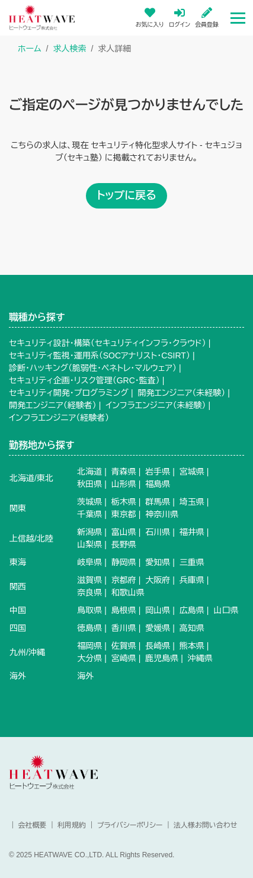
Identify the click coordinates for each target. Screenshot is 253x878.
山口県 (225, 610)
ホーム (29, 48)
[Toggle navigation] (238, 17)
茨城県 (89, 502)
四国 (17, 628)
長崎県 (157, 646)
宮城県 (192, 471)
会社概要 (32, 825)
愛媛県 (157, 628)
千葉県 (89, 514)
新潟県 (89, 532)
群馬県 (157, 502)
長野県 (123, 544)
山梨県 (89, 544)
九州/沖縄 (27, 652)
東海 (17, 562)
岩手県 (157, 471)
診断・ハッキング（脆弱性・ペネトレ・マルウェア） (93, 368)
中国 (17, 610)
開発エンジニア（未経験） (181, 393)
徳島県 (89, 628)
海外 (17, 676)
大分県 (89, 658)
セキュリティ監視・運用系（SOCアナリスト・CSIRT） (99, 355)
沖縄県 (200, 658)
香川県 (123, 628)
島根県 (123, 610)
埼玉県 (192, 502)
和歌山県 (128, 592)
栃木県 (123, 502)
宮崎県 (123, 658)
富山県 (123, 532)
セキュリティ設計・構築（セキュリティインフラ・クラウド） (107, 343)
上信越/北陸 (31, 538)
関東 (17, 508)
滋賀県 (89, 580)
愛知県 (157, 562)
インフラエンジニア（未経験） (155, 405)
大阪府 (157, 580)
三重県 (192, 562)
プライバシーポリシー (130, 825)
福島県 (157, 484)
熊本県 (192, 646)
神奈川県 (161, 514)
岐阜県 (89, 562)
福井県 (192, 532)
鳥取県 (89, 610)
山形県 (123, 484)
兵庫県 (192, 580)
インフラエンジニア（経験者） (59, 417)
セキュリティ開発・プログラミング (69, 393)
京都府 (123, 580)
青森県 (123, 471)
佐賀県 (123, 646)
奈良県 (89, 592)
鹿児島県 (161, 658)
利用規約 (71, 825)
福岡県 (89, 646)
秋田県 (89, 484)
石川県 (157, 532)
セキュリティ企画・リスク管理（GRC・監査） (84, 380)
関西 (17, 586)
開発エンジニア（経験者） (53, 405)
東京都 (123, 514)
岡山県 (157, 610)
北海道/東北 (31, 478)
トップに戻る (126, 195)
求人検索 (69, 48)
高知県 (192, 628)
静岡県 (123, 562)
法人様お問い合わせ (205, 825)
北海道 (89, 471)
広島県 (192, 610)
